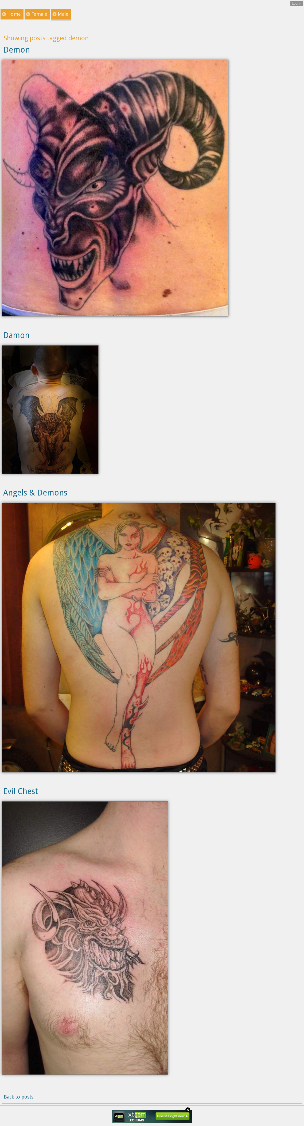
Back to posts (18, 1097)
